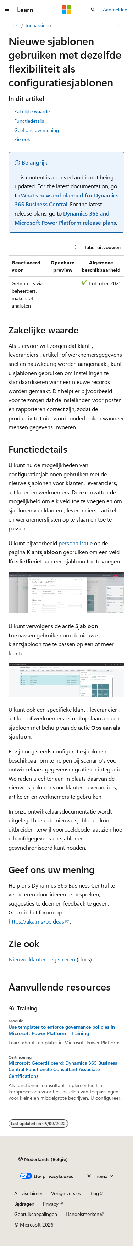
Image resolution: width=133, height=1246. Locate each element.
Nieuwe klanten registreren (42, 959)
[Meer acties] (118, 25)
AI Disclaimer (28, 1193)
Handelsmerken (82, 1214)
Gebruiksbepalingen (35, 1214)
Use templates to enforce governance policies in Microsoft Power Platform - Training (62, 1030)
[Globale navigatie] (7, 9)
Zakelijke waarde (32, 111)
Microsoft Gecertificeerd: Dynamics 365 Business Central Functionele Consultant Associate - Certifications (63, 1069)
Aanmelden (115, 9)
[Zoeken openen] (93, 9)
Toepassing (37, 25)
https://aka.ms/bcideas (36, 921)
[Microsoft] (66, 9)
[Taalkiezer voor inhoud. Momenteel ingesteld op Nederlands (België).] (43, 1159)
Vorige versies (66, 1193)
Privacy (51, 1203)
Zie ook (22, 139)
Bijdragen (24, 1203)
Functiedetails (29, 120)
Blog (94, 1193)
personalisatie (76, 543)
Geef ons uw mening (36, 130)
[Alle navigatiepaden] (15, 25)
